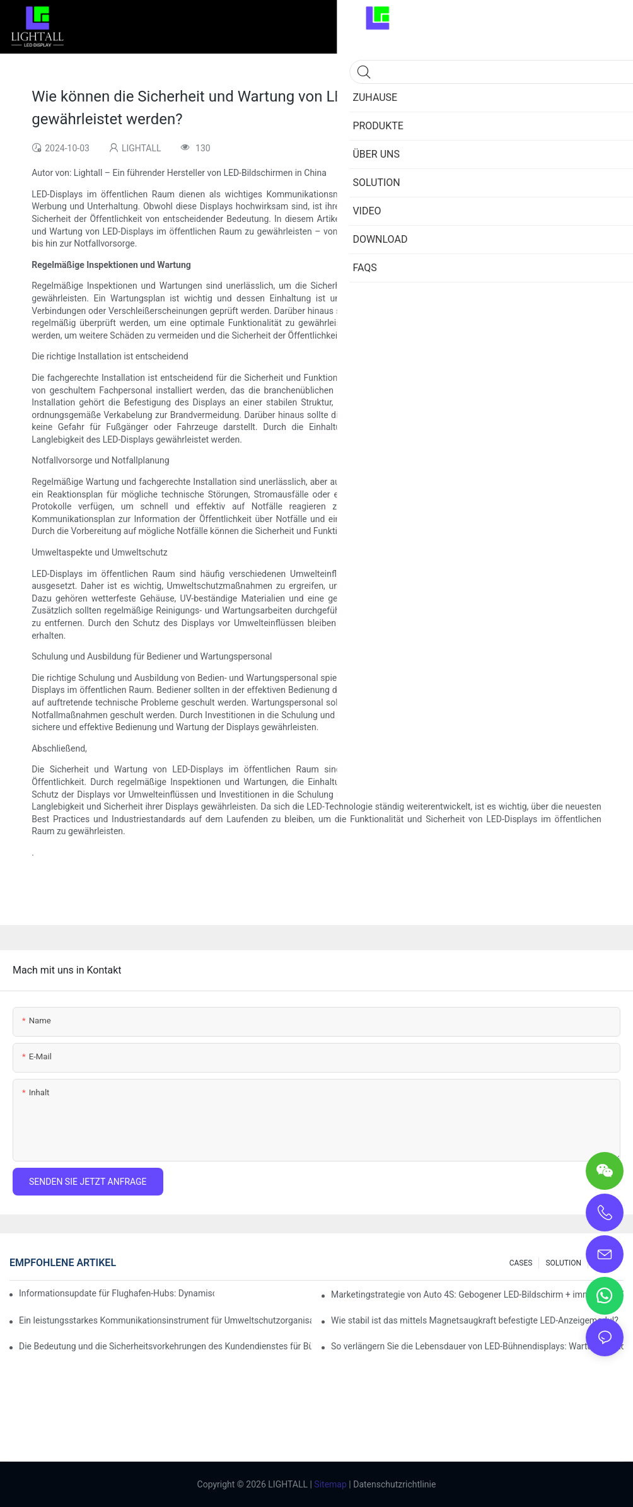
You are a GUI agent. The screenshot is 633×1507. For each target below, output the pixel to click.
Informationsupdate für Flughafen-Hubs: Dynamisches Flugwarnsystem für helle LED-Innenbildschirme (116, 1293)
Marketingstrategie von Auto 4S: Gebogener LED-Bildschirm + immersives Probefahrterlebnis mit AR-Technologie (477, 1294)
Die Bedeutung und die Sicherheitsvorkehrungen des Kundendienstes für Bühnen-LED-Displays (165, 1346)
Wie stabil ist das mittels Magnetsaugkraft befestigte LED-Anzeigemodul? (474, 1320)
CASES (521, 1263)
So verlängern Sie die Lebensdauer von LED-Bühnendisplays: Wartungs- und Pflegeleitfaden (477, 1346)
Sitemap (329, 1484)
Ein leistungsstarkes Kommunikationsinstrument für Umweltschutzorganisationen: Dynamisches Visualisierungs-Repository (165, 1320)
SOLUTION (563, 1263)
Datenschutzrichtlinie (393, 1484)
